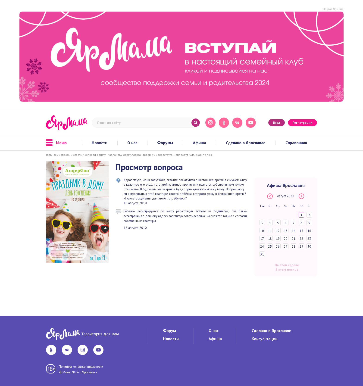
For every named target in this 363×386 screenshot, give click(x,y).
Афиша (199, 142)
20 (286, 239)
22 (301, 239)
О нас (132, 142)
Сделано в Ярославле (246, 142)
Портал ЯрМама (333, 9)
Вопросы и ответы (70, 154)
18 (270, 239)
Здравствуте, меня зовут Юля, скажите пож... (185, 154)
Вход (276, 123)
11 (270, 231)
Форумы (165, 142)
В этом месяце (286, 270)
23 (309, 239)
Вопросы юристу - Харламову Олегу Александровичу (118, 154)
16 (309, 231)
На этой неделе (287, 265)
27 (286, 246)
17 (262, 239)
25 (270, 246)
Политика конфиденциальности (81, 366)
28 (293, 246)
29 (301, 246)
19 (278, 239)
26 (278, 246)
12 (278, 231)
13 (286, 231)
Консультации (265, 338)
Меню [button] (56, 142)
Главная (51, 154)
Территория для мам (100, 333)
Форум (169, 330)
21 (293, 239)
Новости (99, 142)
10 (262, 231)
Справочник (296, 142)
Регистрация (302, 123)
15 (301, 231)
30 (309, 246)
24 (262, 246)
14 (293, 231)
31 (262, 254)
